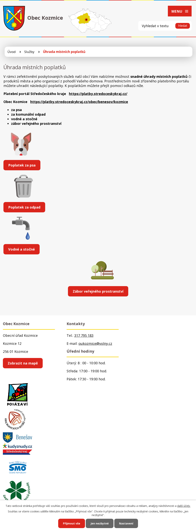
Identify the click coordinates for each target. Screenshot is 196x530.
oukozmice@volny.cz (95, 343)
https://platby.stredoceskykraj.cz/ (98, 93)
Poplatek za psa (22, 165)
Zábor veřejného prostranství (98, 291)
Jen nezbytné (100, 523)
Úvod (11, 52)
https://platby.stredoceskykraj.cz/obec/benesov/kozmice (79, 101)
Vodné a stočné (21, 249)
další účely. (183, 506)
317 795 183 (83, 335)
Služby (29, 52)
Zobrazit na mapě (23, 363)
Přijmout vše (71, 523)
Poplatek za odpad (24, 207)
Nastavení (126, 523)
